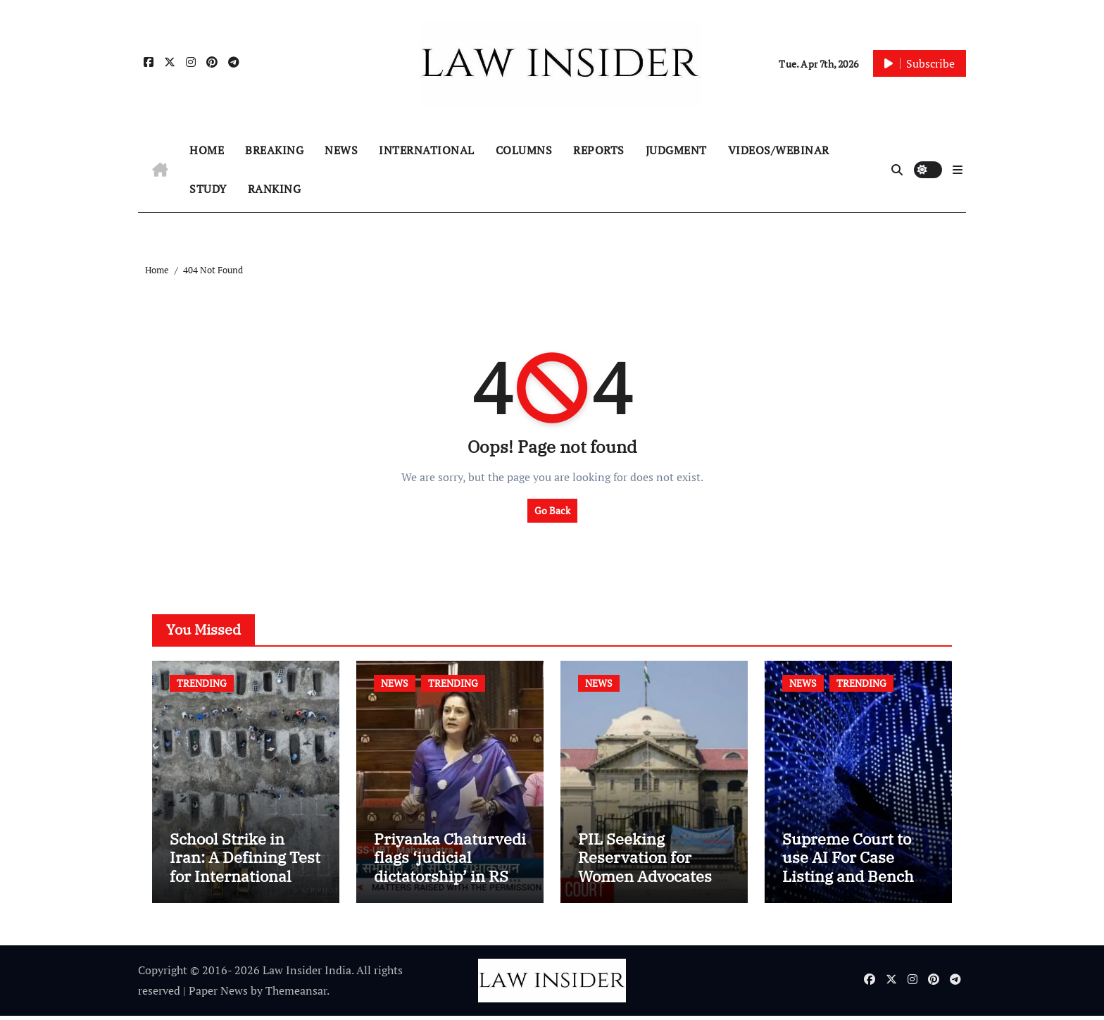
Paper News (218, 994)
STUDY (208, 189)
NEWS (341, 150)
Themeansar (296, 994)
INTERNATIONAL (427, 150)
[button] (957, 170)
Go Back (552, 510)
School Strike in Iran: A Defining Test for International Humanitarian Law (245, 870)
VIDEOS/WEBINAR (778, 150)
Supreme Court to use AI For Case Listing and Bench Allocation (848, 870)
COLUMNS (524, 150)
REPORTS (599, 150)
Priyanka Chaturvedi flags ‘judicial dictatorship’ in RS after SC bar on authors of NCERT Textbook (450, 888)
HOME (206, 150)
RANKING (274, 189)
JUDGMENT (676, 150)
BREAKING (274, 150)
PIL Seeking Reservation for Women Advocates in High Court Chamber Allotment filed (654, 879)
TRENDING (202, 683)
